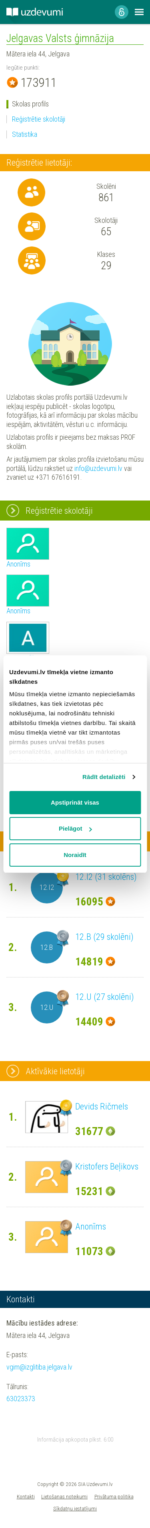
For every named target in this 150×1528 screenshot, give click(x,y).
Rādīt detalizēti (103, 776)
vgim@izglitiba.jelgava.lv (39, 1367)
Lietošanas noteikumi (64, 1496)
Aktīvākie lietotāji (55, 1071)
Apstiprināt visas (75, 802)
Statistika (24, 134)
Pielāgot (75, 828)
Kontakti (26, 1496)
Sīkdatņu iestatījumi (75, 1508)
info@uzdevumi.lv (98, 468)
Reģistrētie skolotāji (38, 119)
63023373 (20, 1398)
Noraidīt (75, 854)
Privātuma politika (114, 1496)
